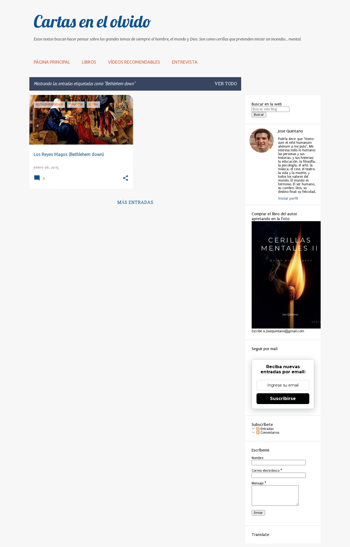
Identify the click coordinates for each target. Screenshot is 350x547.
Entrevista (184, 62)
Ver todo (225, 84)
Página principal (52, 62)
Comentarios (267, 433)
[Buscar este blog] (270, 109)
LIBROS (89, 62)
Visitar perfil (288, 198)
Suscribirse (283, 398)
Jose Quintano (290, 131)
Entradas (264, 429)
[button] (125, 178)
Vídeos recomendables (134, 62)
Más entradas (135, 203)
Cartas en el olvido (92, 21)
